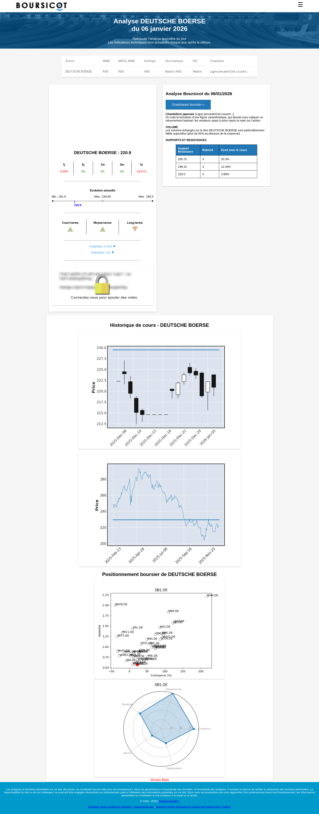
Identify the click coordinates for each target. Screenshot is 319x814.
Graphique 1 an (102, 252)
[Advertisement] (174, 118)
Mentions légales (169, 801)
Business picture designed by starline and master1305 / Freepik (193, 806)
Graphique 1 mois (102, 246)
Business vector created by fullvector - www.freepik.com (121, 806)
